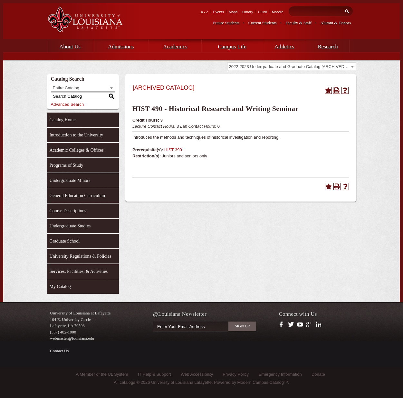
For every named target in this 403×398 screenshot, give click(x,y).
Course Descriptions (68, 210)
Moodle (277, 12)
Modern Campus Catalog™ (262, 382)
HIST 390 (173, 149)
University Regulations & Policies (80, 256)
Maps (233, 12)
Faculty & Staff (298, 22)
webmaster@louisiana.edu (72, 338)
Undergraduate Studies (70, 226)
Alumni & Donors (335, 22)
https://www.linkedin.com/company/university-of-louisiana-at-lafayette (317, 325)
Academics (175, 47)
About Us (70, 47)
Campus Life (232, 47)
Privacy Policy (236, 374)
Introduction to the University (76, 135)
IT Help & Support (154, 374)
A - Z (204, 12)
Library (247, 12)
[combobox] (291, 66)
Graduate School (65, 241)
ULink (262, 12)
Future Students (226, 22)
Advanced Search (67, 104)
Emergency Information (280, 374)
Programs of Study (66, 165)
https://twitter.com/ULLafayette (291, 325)
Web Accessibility (197, 374)
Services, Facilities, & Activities (79, 271)
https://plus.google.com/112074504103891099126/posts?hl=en (309, 325)
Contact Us (59, 350)
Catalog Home (63, 119)
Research (328, 47)
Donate (318, 374)
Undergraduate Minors (70, 180)
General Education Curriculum (77, 195)
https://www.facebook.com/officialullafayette (282, 325)
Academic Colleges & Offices (77, 150)
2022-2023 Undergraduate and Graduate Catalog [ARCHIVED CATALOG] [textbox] (292, 66)
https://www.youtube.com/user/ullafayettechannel (300, 325)
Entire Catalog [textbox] (66, 87)
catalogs (127, 382)
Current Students (262, 22)
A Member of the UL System (102, 374)
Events (218, 12)
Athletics (284, 47)
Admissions (121, 47)
